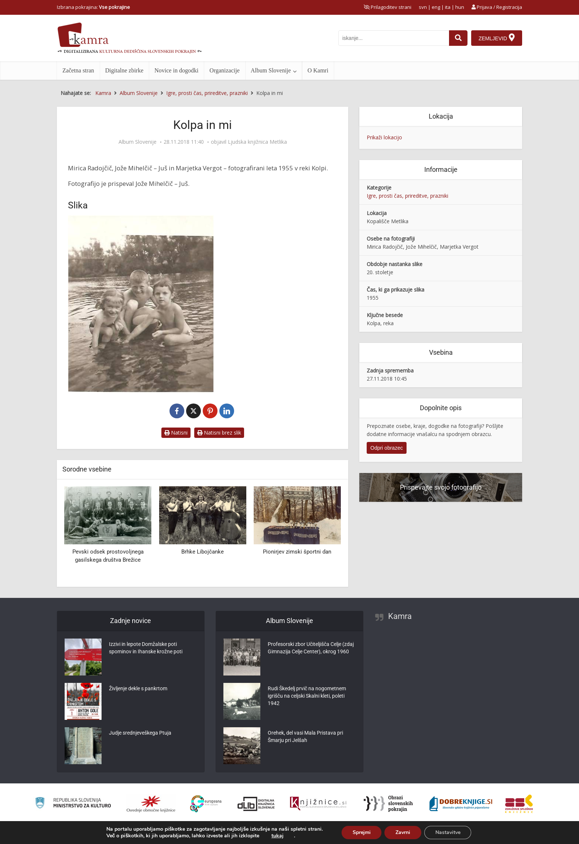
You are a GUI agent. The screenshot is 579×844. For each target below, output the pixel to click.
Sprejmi (361, 832)
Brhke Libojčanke (202, 551)
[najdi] (458, 38)
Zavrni (402, 832)
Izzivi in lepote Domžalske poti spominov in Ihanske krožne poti (145, 647)
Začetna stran (78, 70)
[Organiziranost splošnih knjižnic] (151, 803)
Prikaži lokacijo (384, 137)
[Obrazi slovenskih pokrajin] (388, 803)
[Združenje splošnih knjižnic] (519, 803)
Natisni (176, 432)
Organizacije (224, 70)
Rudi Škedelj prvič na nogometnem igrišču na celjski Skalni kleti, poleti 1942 (307, 695)
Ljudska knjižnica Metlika (257, 142)
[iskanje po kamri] (393, 38)
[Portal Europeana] (206, 803)
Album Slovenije (271, 70)
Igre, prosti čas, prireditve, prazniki (407, 195)
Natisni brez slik (219, 432)
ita (447, 7)
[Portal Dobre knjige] (460, 803)
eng (436, 7)
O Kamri (318, 70)
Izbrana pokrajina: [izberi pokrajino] (93, 7)
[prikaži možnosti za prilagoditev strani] (387, 7)
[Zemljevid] (496, 38)
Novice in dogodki (176, 70)
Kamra (400, 616)
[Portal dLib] (256, 803)
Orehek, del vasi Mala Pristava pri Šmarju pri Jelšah (305, 736)
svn (423, 7)
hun (459, 7)
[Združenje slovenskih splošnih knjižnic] (318, 803)
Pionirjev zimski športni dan (297, 551)
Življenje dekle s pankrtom (138, 688)
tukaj (277, 836)
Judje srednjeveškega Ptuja (140, 733)
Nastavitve (447, 832)
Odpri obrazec (386, 448)
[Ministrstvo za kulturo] (73, 804)
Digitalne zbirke (124, 70)
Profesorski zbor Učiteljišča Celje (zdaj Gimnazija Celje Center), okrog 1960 (311, 647)
